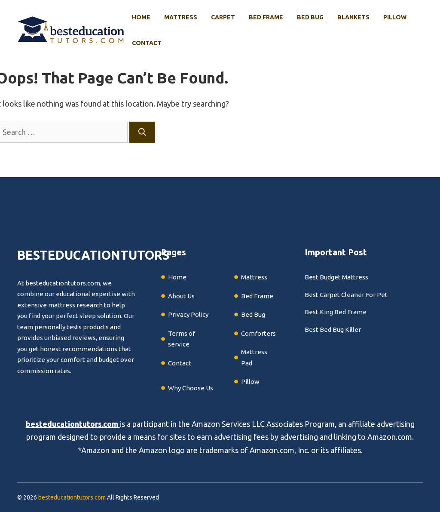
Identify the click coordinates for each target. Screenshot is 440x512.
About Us (181, 296)
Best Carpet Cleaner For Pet (346, 294)
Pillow (394, 17)
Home (141, 17)
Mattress (180, 17)
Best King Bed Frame (336, 312)
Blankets (353, 17)
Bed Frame (266, 17)
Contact (147, 43)
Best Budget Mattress (336, 277)
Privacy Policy (188, 314)
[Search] (142, 132)
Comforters (258, 333)
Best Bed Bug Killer (333, 329)
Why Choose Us (190, 388)
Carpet (223, 17)
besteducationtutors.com (72, 424)
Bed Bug (310, 17)
